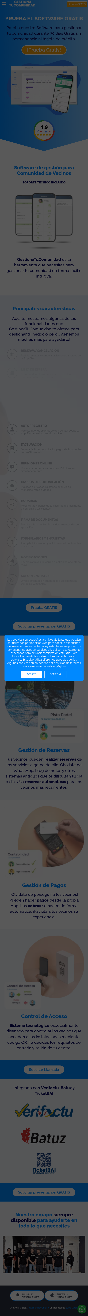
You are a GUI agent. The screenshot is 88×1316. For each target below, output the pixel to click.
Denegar (56, 674)
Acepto (32, 674)
